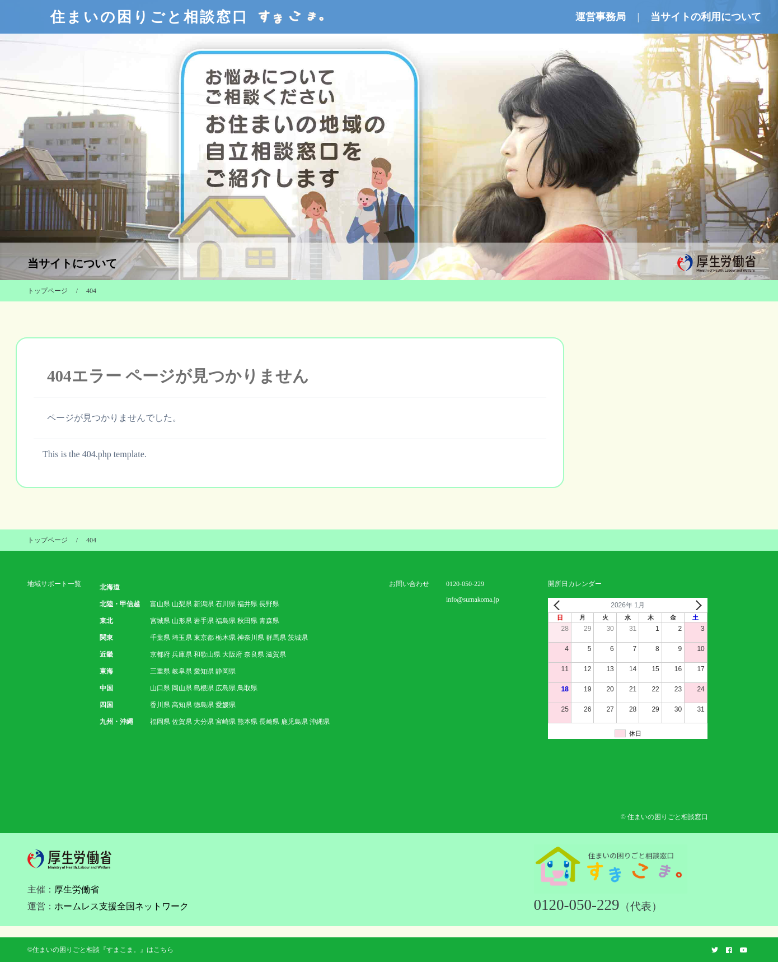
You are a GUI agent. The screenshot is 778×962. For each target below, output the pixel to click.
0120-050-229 (465, 584)
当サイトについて (72, 263)
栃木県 (225, 638)
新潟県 (204, 604)
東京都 (204, 638)
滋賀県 (276, 654)
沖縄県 (320, 722)
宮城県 (160, 621)
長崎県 (269, 722)
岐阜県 (182, 671)
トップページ (47, 291)
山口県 (160, 688)
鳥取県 (247, 688)
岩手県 (204, 621)
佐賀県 (182, 722)
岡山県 (182, 688)
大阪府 (232, 654)
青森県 (269, 621)
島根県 (204, 688)
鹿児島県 (294, 722)
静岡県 (225, 671)
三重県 (160, 671)
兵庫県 (182, 654)
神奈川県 (250, 638)
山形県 (182, 621)
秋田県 (247, 621)
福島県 (225, 621)
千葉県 (160, 638)
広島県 (225, 688)
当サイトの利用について (705, 16)
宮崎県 (225, 722)
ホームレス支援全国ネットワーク (121, 906)
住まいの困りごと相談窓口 (188, 17)
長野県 (269, 604)
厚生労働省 (76, 889)
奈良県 (254, 654)
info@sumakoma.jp (472, 599)
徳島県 (204, 705)
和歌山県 (207, 654)
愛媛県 (225, 705)
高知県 (182, 705)
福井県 (247, 604)
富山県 (160, 604)
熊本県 (247, 722)
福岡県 (160, 722)
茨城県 (298, 638)
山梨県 (182, 604)
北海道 (110, 587)
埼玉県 (182, 638)
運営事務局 (600, 16)
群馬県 (276, 638)
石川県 (225, 604)
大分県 (204, 722)
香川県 (160, 705)
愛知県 (204, 671)
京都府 (160, 654)
